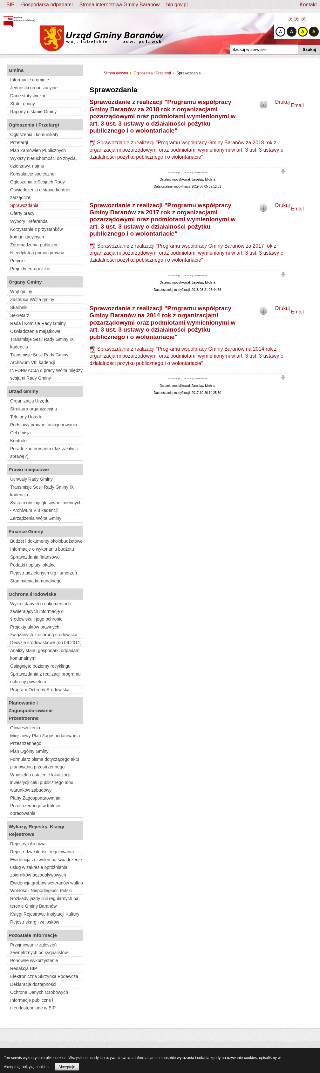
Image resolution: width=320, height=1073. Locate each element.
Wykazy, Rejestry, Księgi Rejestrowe (37, 830)
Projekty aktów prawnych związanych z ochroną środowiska (44, 630)
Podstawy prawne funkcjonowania (43, 424)
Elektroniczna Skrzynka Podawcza (44, 976)
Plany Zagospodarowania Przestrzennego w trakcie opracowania (35, 805)
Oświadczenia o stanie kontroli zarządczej (40, 193)
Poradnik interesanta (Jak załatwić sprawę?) (44, 452)
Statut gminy (22, 103)
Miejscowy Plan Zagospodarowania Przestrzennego (45, 739)
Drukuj (282, 102)
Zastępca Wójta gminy (32, 299)
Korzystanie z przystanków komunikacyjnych (36, 233)
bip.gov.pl (176, 4)
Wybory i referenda (29, 221)
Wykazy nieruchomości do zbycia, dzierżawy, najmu (43, 162)
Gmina (16, 70)
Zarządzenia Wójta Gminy (35, 518)
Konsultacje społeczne (32, 173)
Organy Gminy (25, 282)
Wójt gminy (21, 291)
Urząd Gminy (23, 391)
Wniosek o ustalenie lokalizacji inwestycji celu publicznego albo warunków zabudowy (41, 782)
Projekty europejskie (30, 268)
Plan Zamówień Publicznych (38, 150)
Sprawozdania (24, 205)
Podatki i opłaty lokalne (33, 564)
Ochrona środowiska (32, 594)
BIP (10, 4)
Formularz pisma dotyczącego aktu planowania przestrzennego (44, 763)
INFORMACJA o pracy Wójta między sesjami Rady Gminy (46, 374)
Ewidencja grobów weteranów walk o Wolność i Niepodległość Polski (46, 886)
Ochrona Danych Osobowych (39, 992)
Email (297, 105)
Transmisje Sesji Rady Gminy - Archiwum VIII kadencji (40, 358)
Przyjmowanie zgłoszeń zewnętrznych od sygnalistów (39, 948)
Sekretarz (19, 315)
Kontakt (308, 4)
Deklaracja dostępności (33, 984)
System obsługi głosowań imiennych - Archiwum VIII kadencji (46, 506)
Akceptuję (66, 1067)
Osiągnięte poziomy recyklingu (40, 666)
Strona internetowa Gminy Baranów (119, 4)
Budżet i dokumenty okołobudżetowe (46, 541)
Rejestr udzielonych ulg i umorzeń (43, 572)
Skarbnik (18, 307)
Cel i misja (20, 432)
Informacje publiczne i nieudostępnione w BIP (33, 1004)
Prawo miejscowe (29, 469)
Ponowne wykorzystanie (34, 960)
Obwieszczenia (25, 727)
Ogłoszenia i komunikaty (34, 134)
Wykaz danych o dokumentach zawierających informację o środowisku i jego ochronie (40, 611)
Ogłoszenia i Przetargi (34, 124)
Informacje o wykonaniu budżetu (42, 549)
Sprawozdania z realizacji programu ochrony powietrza (45, 677)
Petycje (17, 260)
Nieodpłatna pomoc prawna (37, 252)
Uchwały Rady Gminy (31, 479)
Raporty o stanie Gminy (33, 111)
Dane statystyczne (28, 95)
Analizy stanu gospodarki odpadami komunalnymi (45, 654)
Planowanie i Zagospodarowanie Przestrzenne (30, 710)
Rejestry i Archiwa (27, 843)
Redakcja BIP (23, 968)
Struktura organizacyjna (33, 408)
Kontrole (18, 440)
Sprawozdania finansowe (35, 557)
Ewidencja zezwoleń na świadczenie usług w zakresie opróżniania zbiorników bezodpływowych (46, 867)
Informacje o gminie (29, 79)
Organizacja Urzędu (30, 400)
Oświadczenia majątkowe (35, 331)
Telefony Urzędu (26, 416)
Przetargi (19, 142)
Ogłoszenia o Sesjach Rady (37, 181)
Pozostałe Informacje (33, 935)
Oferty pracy (22, 213)
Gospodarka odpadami (47, 4)
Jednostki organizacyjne (34, 87)
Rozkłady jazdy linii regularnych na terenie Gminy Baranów (44, 902)
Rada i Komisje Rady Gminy (38, 323)
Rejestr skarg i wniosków (34, 922)
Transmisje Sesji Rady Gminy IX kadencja (42, 343)
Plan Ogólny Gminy (29, 751)
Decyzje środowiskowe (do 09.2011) (46, 642)
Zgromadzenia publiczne (34, 244)
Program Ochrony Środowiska (40, 689)
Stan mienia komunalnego (36, 580)
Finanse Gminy (26, 531)
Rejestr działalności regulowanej (42, 851)
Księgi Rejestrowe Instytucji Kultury (44, 914)
